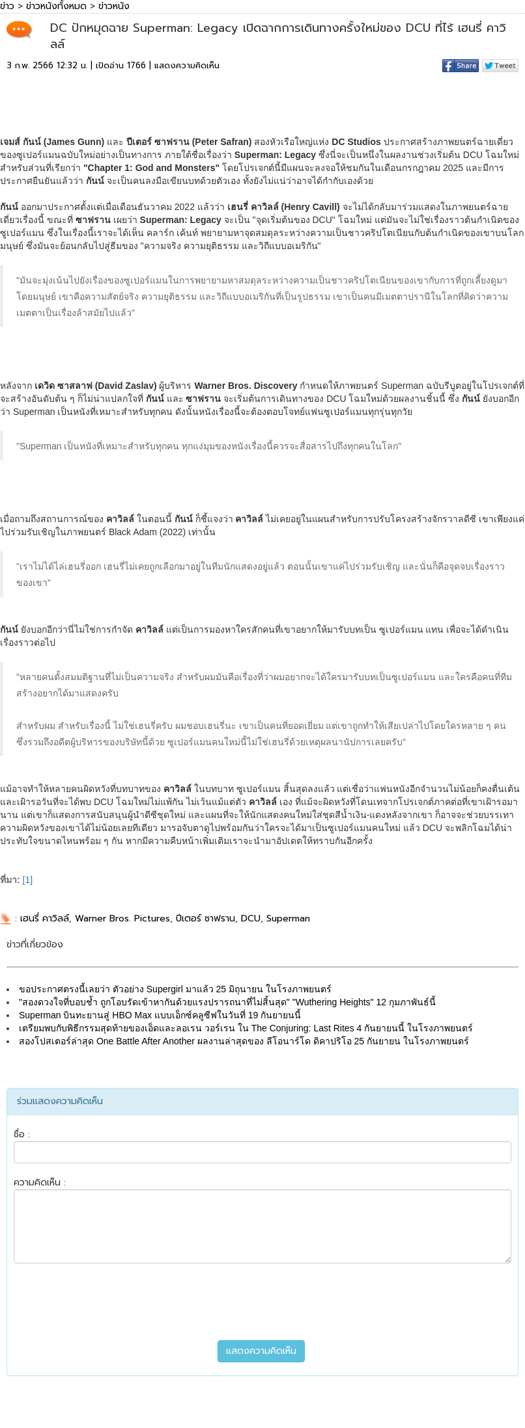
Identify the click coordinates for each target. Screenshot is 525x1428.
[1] (28, 880)
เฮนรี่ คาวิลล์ (44, 918)
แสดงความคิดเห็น (187, 65)
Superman (288, 918)
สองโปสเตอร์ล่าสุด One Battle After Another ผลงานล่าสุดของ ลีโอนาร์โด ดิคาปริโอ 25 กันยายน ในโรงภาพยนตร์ (244, 1041)
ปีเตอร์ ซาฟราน (205, 918)
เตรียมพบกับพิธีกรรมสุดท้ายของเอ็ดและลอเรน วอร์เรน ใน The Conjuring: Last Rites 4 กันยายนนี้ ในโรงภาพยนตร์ (246, 1028)
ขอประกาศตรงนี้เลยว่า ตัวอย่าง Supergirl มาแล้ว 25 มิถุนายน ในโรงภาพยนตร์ (175, 989)
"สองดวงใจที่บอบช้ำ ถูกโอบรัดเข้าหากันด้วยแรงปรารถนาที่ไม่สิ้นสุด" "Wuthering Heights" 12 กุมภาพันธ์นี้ (227, 1002)
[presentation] (262, 1301)
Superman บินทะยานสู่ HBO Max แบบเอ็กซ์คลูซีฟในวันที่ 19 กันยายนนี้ (160, 1015)
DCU (251, 918)
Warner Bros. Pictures (122, 918)
